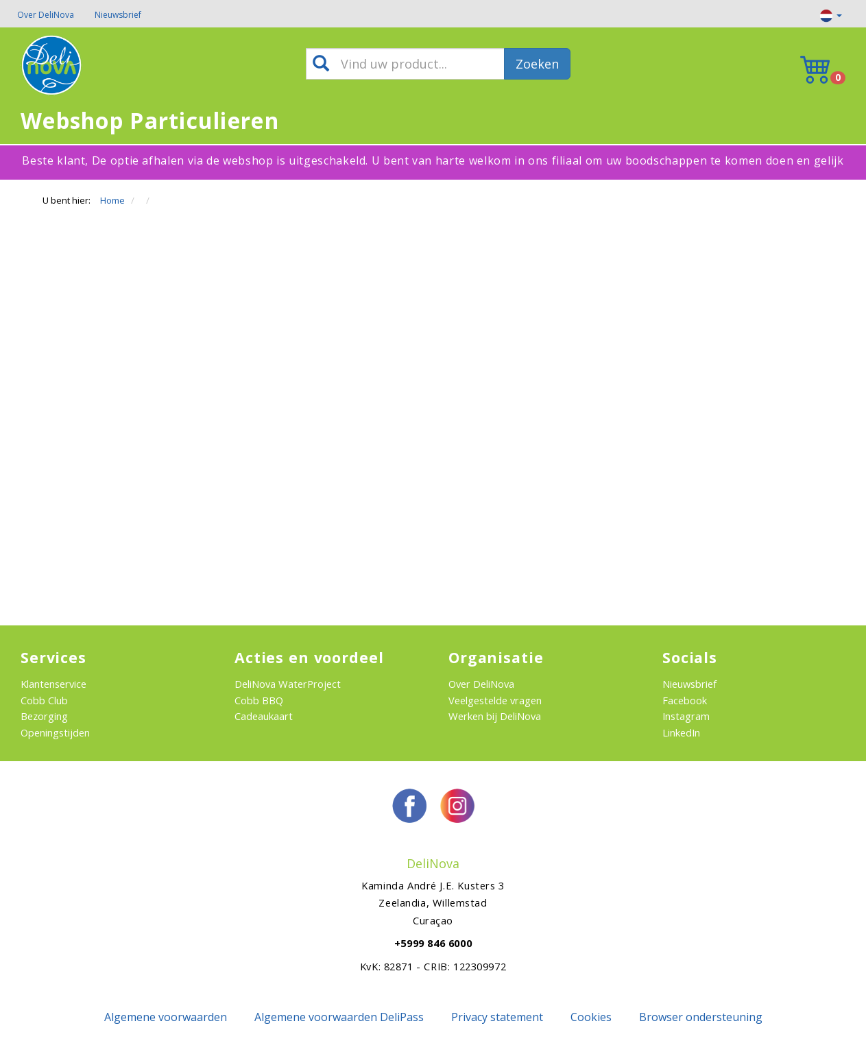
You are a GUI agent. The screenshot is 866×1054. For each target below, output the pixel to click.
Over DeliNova (45, 15)
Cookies (591, 1017)
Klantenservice (53, 684)
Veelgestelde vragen (495, 700)
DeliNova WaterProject (287, 684)
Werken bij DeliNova (494, 716)
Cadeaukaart (263, 716)
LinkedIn (681, 732)
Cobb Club (44, 700)
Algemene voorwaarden (165, 1017)
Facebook (684, 700)
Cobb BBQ (258, 700)
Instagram (686, 716)
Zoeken (537, 64)
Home (112, 200)
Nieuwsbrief (118, 15)
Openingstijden (55, 732)
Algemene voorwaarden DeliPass (339, 1017)
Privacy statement (497, 1017)
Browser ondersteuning (700, 1017)
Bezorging (44, 716)
